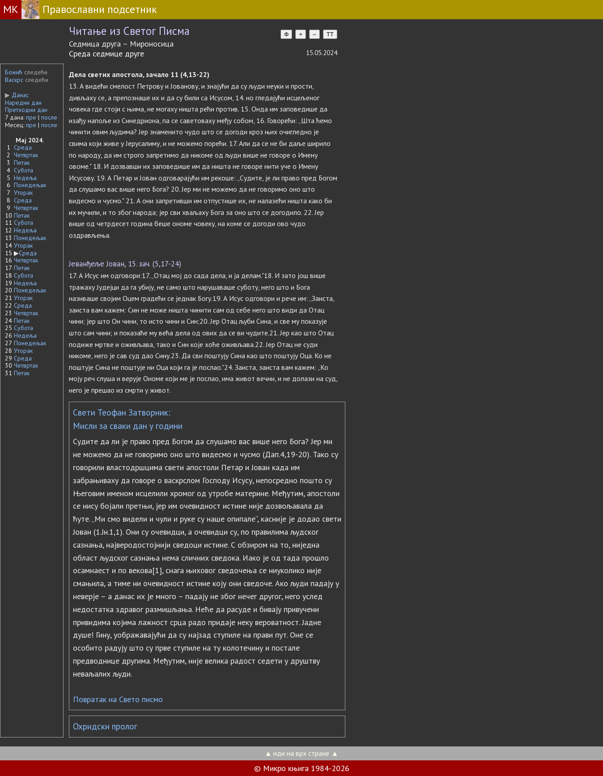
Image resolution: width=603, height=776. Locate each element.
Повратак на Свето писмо (118, 699)
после (49, 117)
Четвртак (26, 155)
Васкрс (14, 80)
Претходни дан (26, 110)
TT (330, 34)
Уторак (23, 193)
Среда (23, 147)
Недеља (25, 178)
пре (31, 117)
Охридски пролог (105, 726)
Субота (23, 170)
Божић (13, 72)
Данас (17, 95)
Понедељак (30, 185)
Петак (22, 163)
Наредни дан (23, 103)
